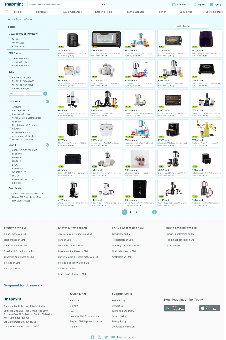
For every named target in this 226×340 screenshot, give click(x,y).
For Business (182, 4)
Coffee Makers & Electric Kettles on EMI (78, 257)
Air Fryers (17, 19)
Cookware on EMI (67, 268)
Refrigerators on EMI (122, 239)
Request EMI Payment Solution (86, 321)
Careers (74, 305)
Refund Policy (119, 316)
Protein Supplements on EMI (180, 234)
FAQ (72, 311)
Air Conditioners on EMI (124, 251)
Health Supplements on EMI (180, 239)
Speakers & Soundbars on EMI (19, 251)
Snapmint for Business (23, 285)
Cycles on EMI (173, 245)
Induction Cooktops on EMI (72, 274)
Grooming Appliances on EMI (19, 257)
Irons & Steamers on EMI (70, 245)
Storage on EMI (12, 262)
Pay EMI (201, 4)
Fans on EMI (64, 239)
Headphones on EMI (14, 239)
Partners (74, 326)
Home (9, 19)
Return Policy (118, 300)
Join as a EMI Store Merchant (85, 316)
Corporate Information (123, 326)
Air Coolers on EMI (121, 257)
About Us (74, 300)
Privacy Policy (119, 321)
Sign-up (218, 4)
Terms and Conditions (123, 311)
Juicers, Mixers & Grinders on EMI (75, 234)
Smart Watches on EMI (16, 245)
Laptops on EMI (12, 268)
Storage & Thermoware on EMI (73, 262)
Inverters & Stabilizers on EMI (73, 251)
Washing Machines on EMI (125, 245)
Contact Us (117, 305)
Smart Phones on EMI (15, 234)
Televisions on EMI (121, 234)
